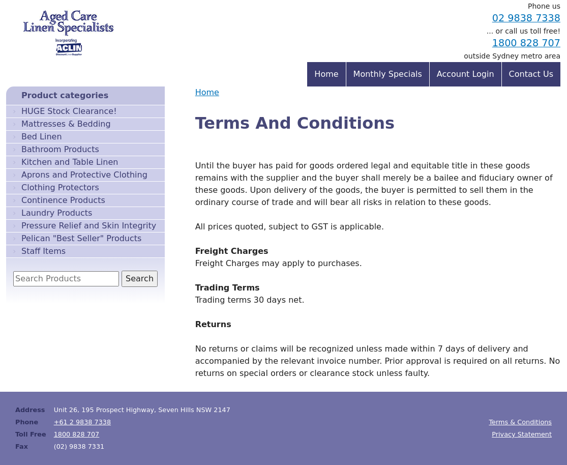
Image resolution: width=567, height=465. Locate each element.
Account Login (465, 74)
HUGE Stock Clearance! (69, 111)
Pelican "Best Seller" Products (81, 238)
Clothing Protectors (60, 187)
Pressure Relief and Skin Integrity (88, 225)
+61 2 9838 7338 (82, 422)
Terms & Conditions (520, 422)
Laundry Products (56, 213)
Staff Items (43, 251)
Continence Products (63, 200)
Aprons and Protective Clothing (84, 175)
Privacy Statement (522, 434)
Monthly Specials (387, 74)
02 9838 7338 (526, 18)
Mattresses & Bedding (66, 124)
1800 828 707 (526, 43)
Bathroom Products (60, 149)
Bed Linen (41, 136)
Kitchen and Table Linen (69, 162)
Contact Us (531, 74)
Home (207, 92)
